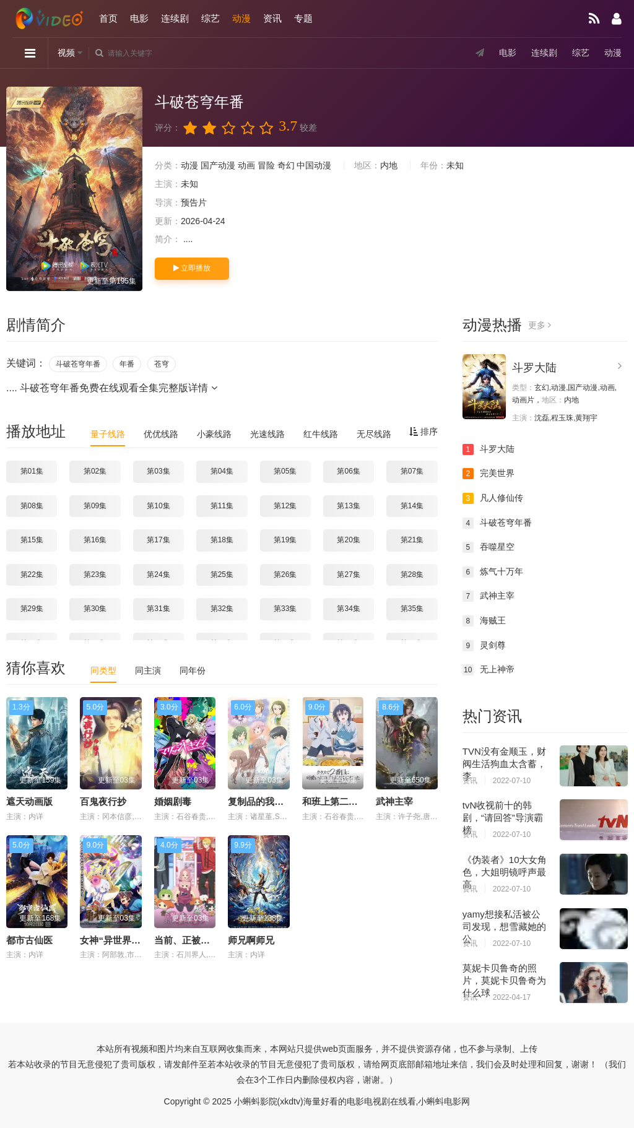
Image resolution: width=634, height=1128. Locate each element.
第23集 (95, 574)
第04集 (222, 471)
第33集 (285, 608)
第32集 (222, 608)
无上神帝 (488, 669)
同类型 (103, 670)
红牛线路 (320, 434)
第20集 (348, 540)
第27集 (348, 574)
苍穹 (161, 364)
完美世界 (488, 473)
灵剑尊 (484, 645)
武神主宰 (394, 801)
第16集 (95, 540)
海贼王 (484, 621)
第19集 (285, 540)
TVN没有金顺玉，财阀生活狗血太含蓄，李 (504, 763)
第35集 (412, 608)
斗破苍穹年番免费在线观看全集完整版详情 (118, 388)
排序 (423, 431)
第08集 (31, 505)
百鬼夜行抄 (103, 801)
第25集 (222, 574)
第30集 (95, 608)
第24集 (158, 574)
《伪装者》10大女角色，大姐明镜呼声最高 (504, 872)
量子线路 (107, 434)
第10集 (158, 505)
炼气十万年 (492, 572)
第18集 (222, 540)
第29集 (31, 608)
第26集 (285, 574)
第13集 (348, 505)
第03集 (158, 471)
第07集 (412, 471)
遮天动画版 (29, 801)
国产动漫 (218, 165)
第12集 (285, 505)
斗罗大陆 (534, 368)
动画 (246, 165)
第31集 (158, 608)
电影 (139, 18)
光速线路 (267, 434)
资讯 (272, 18)
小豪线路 (214, 434)
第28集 (412, 574)
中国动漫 (314, 165)
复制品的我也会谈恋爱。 (279, 801)
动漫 (241, 18)
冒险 (266, 165)
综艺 (210, 18)
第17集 (158, 540)
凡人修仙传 (492, 498)
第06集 (348, 471)
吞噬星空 (488, 547)
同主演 (148, 670)
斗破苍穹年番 (78, 364)
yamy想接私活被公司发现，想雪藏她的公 (504, 926)
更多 (539, 325)
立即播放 (192, 268)
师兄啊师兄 (251, 940)
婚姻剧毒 (172, 801)
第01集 (31, 471)
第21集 (412, 540)
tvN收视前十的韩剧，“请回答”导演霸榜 (502, 817)
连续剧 (175, 18)
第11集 (222, 505)
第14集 (412, 505)
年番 (126, 364)
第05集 (285, 471)
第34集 (348, 608)
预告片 (194, 202)
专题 (303, 18)
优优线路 (161, 434)
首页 (108, 18)
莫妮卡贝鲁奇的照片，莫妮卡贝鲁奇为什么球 (504, 980)
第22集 (31, 574)
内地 (388, 165)
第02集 (95, 471)
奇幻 (286, 165)
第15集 (31, 540)
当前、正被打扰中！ (196, 940)
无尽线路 (374, 434)
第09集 (95, 505)
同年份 (193, 670)
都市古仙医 (29, 940)
